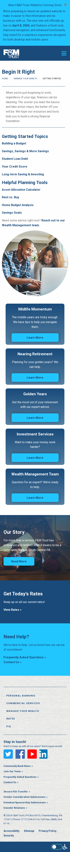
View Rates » (12, 610)
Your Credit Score (14, 166)
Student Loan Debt (15, 159)
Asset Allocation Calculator (21, 189)
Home (5, 78)
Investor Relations (14, 807)
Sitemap (29, 830)
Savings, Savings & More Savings (25, 151)
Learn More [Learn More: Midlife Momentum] (35, 337)
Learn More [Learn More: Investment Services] (35, 458)
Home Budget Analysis (18, 205)
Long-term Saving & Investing (23, 174)
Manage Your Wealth (25, 78)
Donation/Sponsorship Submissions (25, 802)
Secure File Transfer (16, 791)
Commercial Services (23, 703)
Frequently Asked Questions (20, 777)
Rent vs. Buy (10, 197)
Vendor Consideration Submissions (24, 797)
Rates (10, 718)
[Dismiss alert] (65, 4)
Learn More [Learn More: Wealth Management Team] (35, 497)
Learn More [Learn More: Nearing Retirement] (35, 377)
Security (9, 835)
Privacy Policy (47, 830)
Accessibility (11, 830)
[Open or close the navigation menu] (63, 53)
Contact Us (10, 782)
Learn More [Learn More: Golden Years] (35, 418)
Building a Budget (14, 143)
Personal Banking (20, 695)
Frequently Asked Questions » (25, 657)
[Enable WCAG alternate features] (59, 847)
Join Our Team (12, 771)
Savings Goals (12, 212)
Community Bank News (17, 766)
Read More (19, 561)
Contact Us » (12, 662)
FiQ (8, 726)
